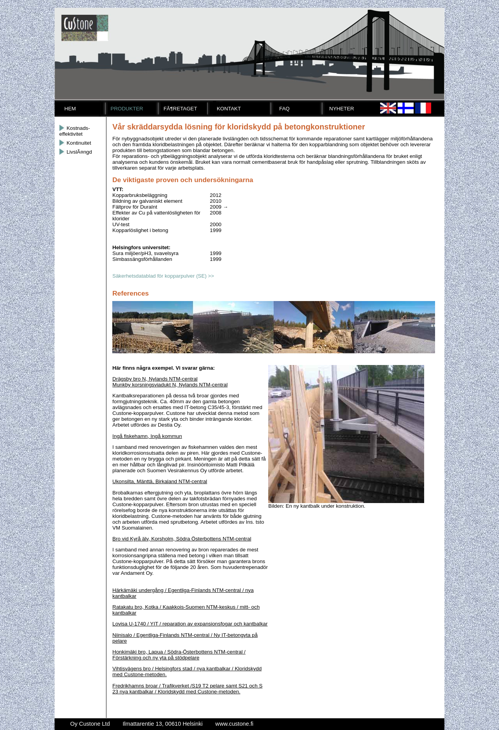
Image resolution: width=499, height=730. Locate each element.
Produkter (127, 109)
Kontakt (229, 109)
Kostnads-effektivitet (74, 131)
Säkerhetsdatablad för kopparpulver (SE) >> (163, 276)
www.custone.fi (234, 724)
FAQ (284, 109)
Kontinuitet (75, 143)
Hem (70, 109)
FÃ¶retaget (180, 109)
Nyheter (341, 109)
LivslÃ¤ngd (75, 152)
